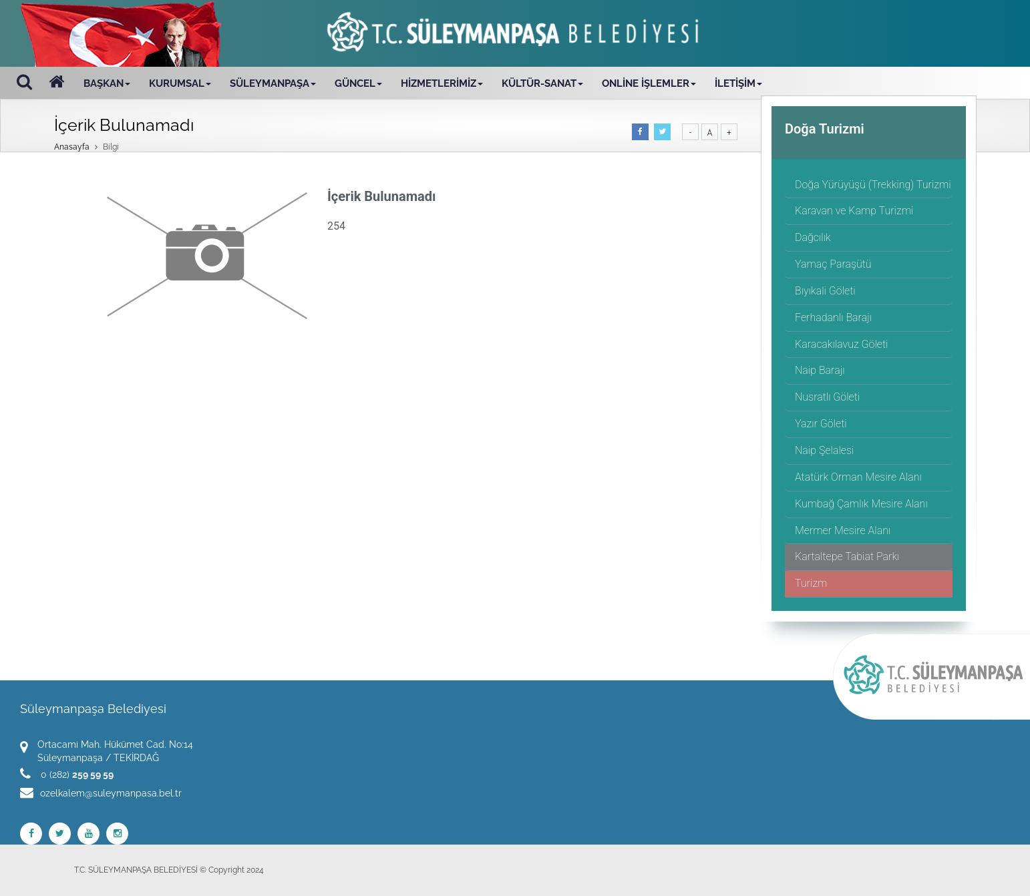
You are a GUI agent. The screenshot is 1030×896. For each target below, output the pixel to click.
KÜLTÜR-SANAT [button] (542, 83)
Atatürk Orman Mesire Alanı (858, 477)
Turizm (811, 583)
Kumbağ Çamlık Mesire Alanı (861, 503)
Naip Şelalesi (824, 450)
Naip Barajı (820, 370)
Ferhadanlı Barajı (833, 317)
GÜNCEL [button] (358, 83)
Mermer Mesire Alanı (842, 530)
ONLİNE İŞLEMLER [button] (649, 83)
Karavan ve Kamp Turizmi (854, 210)
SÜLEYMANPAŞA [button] (273, 83)
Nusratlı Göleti (827, 397)
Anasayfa (72, 147)
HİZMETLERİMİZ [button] (442, 83)
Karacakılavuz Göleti (841, 344)
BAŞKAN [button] (106, 83)
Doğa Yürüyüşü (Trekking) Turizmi (873, 184)
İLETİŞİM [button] (738, 83)
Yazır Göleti (821, 423)
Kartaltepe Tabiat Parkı (847, 556)
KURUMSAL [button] (180, 83)
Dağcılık (813, 237)
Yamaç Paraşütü (833, 264)
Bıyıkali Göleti (825, 290)
